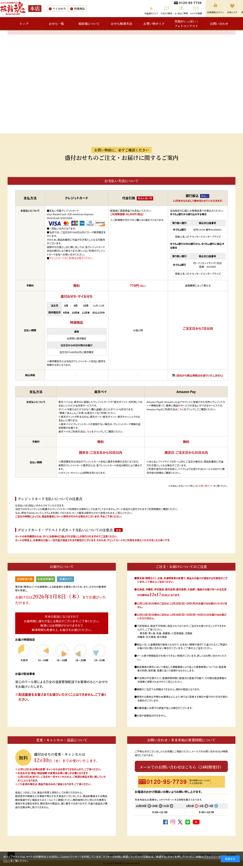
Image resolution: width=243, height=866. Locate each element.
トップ (23, 23)
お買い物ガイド (154, 23)
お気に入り (232, 12)
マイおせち (59, 8)
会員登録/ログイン (215, 12)
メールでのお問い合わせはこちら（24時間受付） (181, 767)
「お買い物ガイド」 (206, 485)
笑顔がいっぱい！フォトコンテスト (186, 23)
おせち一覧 (56, 23)
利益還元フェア (151, 13)
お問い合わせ (219, 23)
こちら (88, 431)
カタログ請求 (166, 13)
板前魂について (89, 23)
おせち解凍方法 (121, 23)
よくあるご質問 (181, 13)
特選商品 (79, 8)
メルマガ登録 (196, 13)
